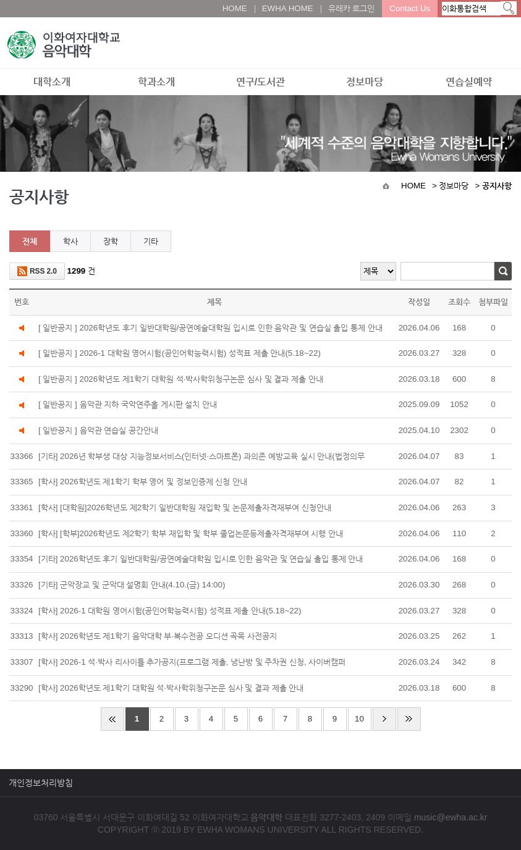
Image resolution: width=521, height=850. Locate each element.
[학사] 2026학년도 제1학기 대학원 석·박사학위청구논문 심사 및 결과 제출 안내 (171, 687)
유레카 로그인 (351, 8)
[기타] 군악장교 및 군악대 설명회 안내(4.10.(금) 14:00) (131, 584)
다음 (384, 719)
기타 (150, 241)
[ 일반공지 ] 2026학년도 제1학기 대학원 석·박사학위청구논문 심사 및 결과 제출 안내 (180, 379)
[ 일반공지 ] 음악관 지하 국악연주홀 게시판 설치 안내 (127, 404)
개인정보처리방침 (41, 783)
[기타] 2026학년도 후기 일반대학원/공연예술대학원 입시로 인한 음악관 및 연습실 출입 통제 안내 (200, 558)
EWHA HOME (287, 8)
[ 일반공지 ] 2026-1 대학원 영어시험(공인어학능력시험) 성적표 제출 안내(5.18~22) (179, 353)
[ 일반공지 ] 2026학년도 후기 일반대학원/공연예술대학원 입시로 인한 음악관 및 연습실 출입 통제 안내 (210, 327)
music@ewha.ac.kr (450, 817)
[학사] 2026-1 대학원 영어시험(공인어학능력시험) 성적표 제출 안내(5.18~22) (169, 610)
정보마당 (364, 82)
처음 (112, 719)
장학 (110, 241)
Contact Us (409, 8)
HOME (234, 8)
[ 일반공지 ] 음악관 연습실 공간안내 (98, 430)
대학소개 (51, 82)
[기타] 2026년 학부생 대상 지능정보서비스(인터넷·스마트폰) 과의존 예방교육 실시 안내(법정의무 (205, 458)
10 (359, 718)
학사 (70, 241)
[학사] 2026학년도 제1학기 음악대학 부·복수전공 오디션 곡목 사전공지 (157, 636)
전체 (29, 241)
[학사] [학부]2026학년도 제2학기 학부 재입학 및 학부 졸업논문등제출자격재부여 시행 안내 (190, 533)
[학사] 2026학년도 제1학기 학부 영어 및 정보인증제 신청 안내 (147, 483)
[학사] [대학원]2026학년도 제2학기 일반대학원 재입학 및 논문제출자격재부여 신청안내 (184, 507)
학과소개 (156, 82)
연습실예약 (469, 82)
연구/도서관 (260, 82)
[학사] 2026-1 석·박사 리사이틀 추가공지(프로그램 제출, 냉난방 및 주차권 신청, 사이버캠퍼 (191, 662)
